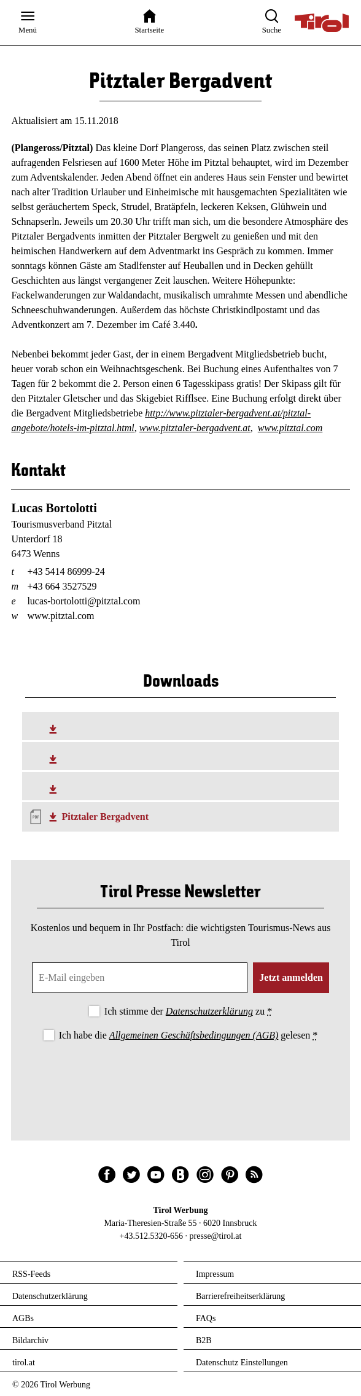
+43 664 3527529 (61, 586)
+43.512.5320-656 (152, 1236)
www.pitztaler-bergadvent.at (194, 428)
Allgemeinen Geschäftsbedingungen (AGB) (193, 1035)
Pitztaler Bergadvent (105, 816)
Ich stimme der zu (188, 1011)
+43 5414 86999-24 (65, 571)
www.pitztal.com (290, 428)
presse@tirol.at (216, 1236)
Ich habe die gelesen (188, 1035)
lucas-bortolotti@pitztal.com (83, 601)
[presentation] (180, 1078)
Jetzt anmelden (291, 977)
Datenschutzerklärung (209, 1011)
